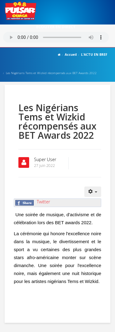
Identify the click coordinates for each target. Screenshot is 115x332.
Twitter (43, 202)
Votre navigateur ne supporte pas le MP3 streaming (56, 37)
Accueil (71, 54)
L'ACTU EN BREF (94, 54)
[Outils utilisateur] (93, 192)
